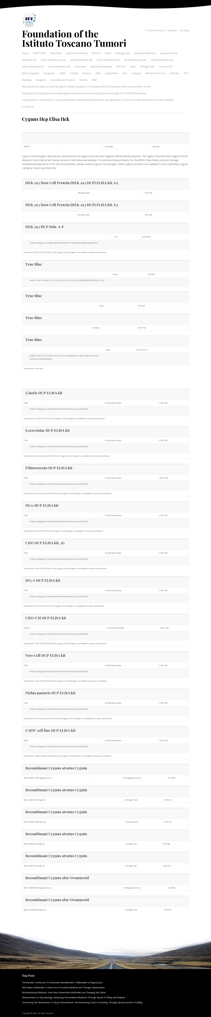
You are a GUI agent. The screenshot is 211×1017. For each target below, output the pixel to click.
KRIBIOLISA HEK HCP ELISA (49, 136)
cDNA (62, 73)
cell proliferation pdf (135, 60)
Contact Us (28, 106)
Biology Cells (123, 53)
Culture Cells (166, 66)
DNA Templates (30, 73)
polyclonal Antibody (76, 53)
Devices (87, 73)
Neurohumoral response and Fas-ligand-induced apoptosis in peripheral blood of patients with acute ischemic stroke (86, 86)
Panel (108, 53)
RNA (94, 80)
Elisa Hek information (34, 378)
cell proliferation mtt (59, 66)
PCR (186, 73)
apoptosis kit (29, 60)
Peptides (27, 80)
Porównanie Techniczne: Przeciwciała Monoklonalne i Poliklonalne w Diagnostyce (62, 982)
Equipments (111, 73)
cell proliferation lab (81, 60)
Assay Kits (49, 73)
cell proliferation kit (33, 66)
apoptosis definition (145, 53)
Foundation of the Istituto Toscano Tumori (74, 38)
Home (25, 53)
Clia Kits (74, 73)
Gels (124, 73)
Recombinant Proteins (63, 80)
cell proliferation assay (53, 60)
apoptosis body (168, 53)
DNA (98, 73)
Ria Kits (84, 80)
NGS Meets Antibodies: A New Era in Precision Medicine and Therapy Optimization (63, 987)
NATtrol (96, 53)
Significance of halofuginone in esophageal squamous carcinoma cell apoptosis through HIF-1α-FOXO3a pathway (84, 93)
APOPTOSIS (39, 53)
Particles (174, 73)
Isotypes (136, 73)
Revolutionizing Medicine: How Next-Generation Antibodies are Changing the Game (64, 992)
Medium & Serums (155, 73)
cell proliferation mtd (108, 60)
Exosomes (55, 53)
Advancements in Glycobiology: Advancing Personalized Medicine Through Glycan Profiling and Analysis (73, 997)
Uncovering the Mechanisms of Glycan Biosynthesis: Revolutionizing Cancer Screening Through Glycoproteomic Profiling (82, 1002)
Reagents (41, 80)
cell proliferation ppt (162, 60)
